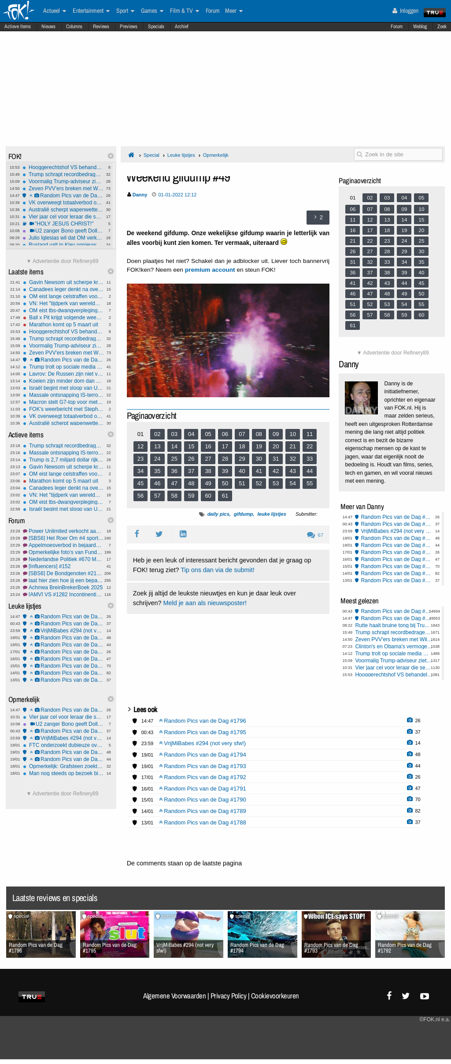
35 (157, 471)
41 (259, 471)
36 (174, 471)
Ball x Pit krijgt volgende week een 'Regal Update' (63, 317)
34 (140, 471)
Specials (156, 26)
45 (140, 483)
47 (174, 483)
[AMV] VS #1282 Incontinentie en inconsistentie (63, 594)
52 (259, 483)
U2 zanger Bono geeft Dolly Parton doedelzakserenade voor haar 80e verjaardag (63, 230)
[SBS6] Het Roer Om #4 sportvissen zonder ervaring (63, 538)
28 (225, 458)
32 (292, 458)
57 (157, 495)
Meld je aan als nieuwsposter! (205, 602)
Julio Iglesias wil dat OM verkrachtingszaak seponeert (63, 237)
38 (208, 471)
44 (310, 471)
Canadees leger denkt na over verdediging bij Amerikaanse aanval (63, 289)
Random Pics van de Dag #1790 (63, 666)
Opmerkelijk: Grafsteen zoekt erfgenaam (63, 766)
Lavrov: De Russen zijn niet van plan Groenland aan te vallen (63, 374)
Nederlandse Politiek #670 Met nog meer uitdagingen (63, 559)
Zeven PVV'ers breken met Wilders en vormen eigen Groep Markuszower (63, 188)
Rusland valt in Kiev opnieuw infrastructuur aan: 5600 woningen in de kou (63, 245)
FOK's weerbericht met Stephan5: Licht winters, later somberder (63, 409)
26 (191, 458)
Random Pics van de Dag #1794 (63, 637)
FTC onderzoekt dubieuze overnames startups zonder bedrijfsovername (63, 745)
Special (151, 155)
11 (310, 434)
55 (310, 483)
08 (259, 434)
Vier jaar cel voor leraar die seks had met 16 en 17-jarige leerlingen (63, 216)
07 (242, 434)
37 (191, 471)
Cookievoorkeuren (275, 996)
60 (208, 495)
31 (276, 458)
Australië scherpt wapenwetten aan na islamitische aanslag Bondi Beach (63, 209)
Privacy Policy (229, 996)
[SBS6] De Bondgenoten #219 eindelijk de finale (63, 573)
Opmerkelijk (216, 155)
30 (259, 458)
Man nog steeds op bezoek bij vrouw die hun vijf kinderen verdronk (63, 773)
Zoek (442, 26)
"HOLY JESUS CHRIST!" (63, 223)
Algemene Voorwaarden (174, 996)
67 (315, 535)
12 (140, 446)
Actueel (54, 11)
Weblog (420, 26)
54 (292, 483)
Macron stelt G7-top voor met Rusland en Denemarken (63, 402)
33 (310, 458)
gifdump (243, 514)
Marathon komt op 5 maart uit (63, 324)
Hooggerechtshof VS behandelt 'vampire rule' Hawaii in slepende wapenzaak (63, 167)
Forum (397, 26)
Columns (74, 26)
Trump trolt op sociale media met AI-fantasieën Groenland (63, 366)
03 (174, 434)
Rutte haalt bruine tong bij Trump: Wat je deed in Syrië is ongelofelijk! (394, 625)
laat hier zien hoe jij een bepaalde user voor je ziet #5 (63, 580)
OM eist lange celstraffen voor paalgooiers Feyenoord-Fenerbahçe (63, 296)
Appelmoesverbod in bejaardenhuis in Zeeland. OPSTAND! (63, 545)
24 (157, 458)
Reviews (101, 26)
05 (208, 434)
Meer (234, 11)
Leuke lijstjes (181, 155)
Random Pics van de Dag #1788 (63, 680)
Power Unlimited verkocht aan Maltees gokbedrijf (63, 531)
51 (242, 483)
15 (191, 446)
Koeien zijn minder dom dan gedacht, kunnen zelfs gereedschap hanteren (63, 381)
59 (191, 495)
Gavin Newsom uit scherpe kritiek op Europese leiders (63, 282)
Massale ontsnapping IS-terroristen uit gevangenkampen (63, 395)
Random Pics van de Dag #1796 (63, 195)
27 (208, 458)
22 (310, 446)
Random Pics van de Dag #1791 (63, 658)
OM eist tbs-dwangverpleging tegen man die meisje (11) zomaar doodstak (63, 310)
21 (292, 446)
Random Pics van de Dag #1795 (63, 623)
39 (225, 471)
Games (152, 11)
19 (259, 446)
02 (157, 434)
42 (276, 471)
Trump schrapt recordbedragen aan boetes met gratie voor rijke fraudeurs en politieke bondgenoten (63, 174)
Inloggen (405, 11)
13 (157, 446)
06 (225, 434)
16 (208, 446)
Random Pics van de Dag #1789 (63, 673)
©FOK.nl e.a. (434, 1019)
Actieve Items (17, 26)
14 (174, 446)
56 (140, 495)
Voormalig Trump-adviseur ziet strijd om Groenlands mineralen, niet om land (63, 181)
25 (174, 458)
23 (140, 458)
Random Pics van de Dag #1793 (63, 644)
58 (174, 495)
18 (242, 446)
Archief (182, 26)
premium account (210, 269)
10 (292, 434)
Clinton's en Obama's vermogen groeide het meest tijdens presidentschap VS (394, 646)
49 (208, 483)
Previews (128, 26)
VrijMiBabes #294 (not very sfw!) (63, 630)
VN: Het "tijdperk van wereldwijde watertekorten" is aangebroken (63, 303)
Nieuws (48, 26)
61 (225, 495)
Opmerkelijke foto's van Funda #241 (63, 552)
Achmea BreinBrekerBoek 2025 (63, 587)
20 (276, 446)
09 (276, 434)
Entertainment (91, 11)
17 (225, 446)
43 (292, 471)
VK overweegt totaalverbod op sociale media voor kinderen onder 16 (63, 202)
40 (242, 471)
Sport (125, 11)
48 (191, 483)
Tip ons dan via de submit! (217, 569)
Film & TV (184, 11)
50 (225, 483)
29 (242, 458)
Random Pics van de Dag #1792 (63, 651)
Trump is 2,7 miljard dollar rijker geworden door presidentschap (63, 459)
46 (157, 483)
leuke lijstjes (271, 514)
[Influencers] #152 (63, 566)
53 (276, 483)
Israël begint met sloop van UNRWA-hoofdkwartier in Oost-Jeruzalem (63, 388)
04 (191, 434)
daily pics (218, 514)
